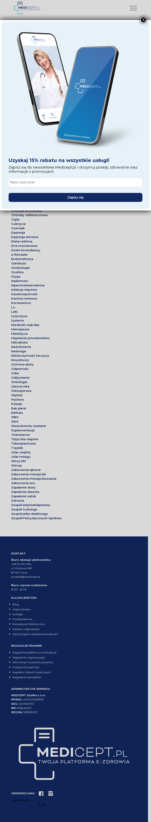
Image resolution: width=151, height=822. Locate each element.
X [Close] (143, 20)
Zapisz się (76, 197)
